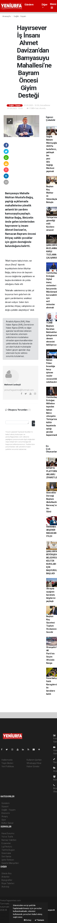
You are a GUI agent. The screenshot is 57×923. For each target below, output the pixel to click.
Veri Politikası (8, 766)
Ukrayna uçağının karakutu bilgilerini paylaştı (50, 594)
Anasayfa (6, 16)
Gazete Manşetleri (10, 863)
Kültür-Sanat (7, 823)
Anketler (5, 877)
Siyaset (5, 806)
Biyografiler (7, 880)
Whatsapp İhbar (34, 763)
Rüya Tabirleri (8, 883)
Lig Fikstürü (7, 846)
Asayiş (5, 816)
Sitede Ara (6, 873)
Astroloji (5, 886)
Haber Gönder (33, 766)
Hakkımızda (7, 760)
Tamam (39, 920)
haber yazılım (6, 916)
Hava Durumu (8, 833)
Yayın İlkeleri (7, 763)
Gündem (29, 4)
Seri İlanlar (6, 856)
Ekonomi (6, 813)
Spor (4, 820)
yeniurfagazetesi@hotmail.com (19, 390)
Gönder (34, 423)
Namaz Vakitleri (9, 840)
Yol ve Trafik (7, 836)
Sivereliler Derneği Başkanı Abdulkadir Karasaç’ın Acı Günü (51, 502)
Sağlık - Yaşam (20, 16)
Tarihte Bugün (8, 850)
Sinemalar (6, 853)
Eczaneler (6, 843)
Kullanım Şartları (34, 760)
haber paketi (6, 913)
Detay (27, 920)
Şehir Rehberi (8, 860)
